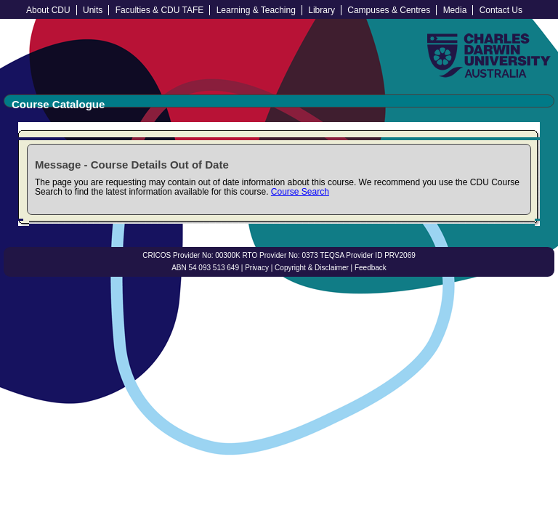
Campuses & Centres (388, 10)
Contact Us (501, 10)
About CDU (48, 10)
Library (321, 10)
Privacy (257, 268)
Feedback (371, 268)
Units (92, 10)
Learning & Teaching (256, 10)
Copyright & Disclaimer (312, 268)
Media (455, 10)
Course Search (300, 192)
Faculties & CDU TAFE (160, 10)
